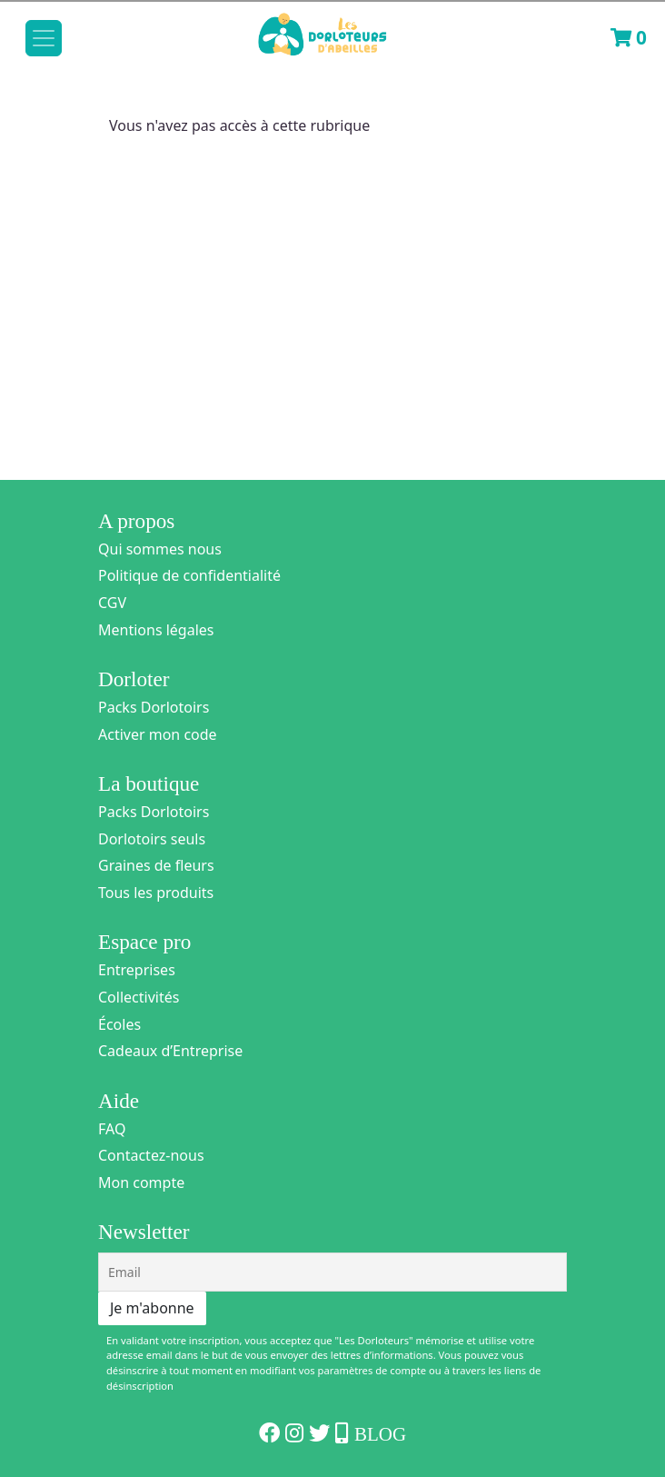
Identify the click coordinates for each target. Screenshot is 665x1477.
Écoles (119, 1024)
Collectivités (138, 997)
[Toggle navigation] (43, 38)
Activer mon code (157, 734)
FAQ (111, 1129)
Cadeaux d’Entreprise (170, 1051)
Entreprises (136, 970)
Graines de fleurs (156, 865)
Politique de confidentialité (189, 575)
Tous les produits (155, 893)
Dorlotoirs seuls (151, 839)
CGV (112, 603)
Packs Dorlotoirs (153, 707)
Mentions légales (156, 630)
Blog (380, 1434)
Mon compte (141, 1183)
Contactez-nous (151, 1155)
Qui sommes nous (160, 549)
